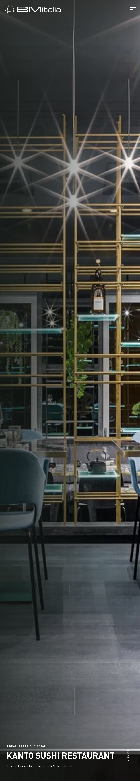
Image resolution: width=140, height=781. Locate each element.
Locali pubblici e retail (30, 765)
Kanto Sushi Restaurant (59, 765)
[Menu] (133, 9)
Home (10, 765)
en (122, 9)
